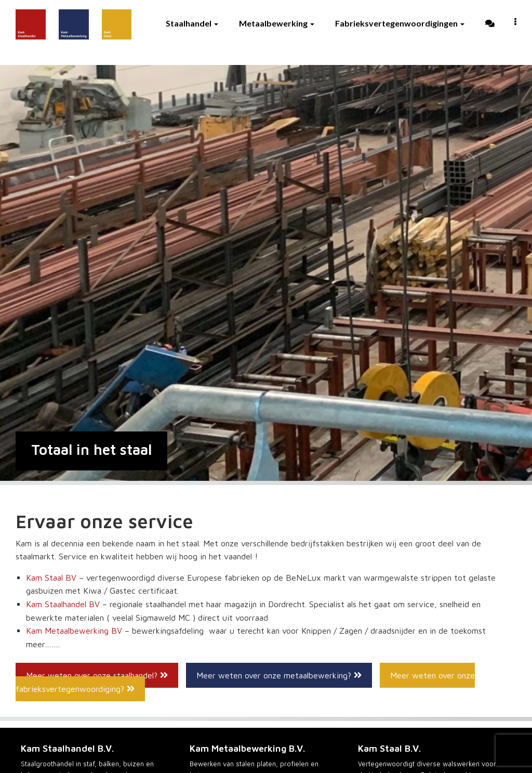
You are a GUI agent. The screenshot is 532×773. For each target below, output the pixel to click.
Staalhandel (192, 23)
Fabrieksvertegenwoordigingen (399, 23)
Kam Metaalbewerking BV (74, 630)
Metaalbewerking (276, 23)
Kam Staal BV (51, 577)
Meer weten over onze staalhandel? (97, 675)
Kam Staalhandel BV (63, 604)
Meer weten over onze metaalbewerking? (279, 675)
